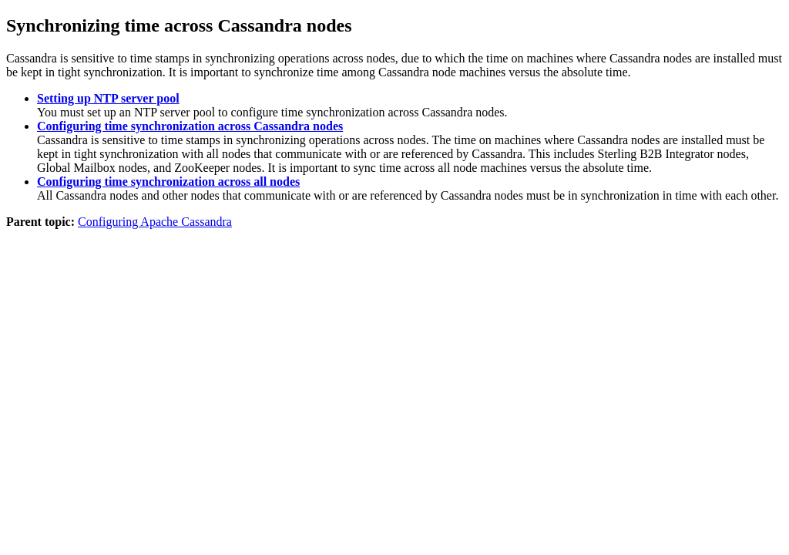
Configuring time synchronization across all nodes (168, 181)
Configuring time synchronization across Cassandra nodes (190, 126)
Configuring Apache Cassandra (155, 221)
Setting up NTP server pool (108, 98)
